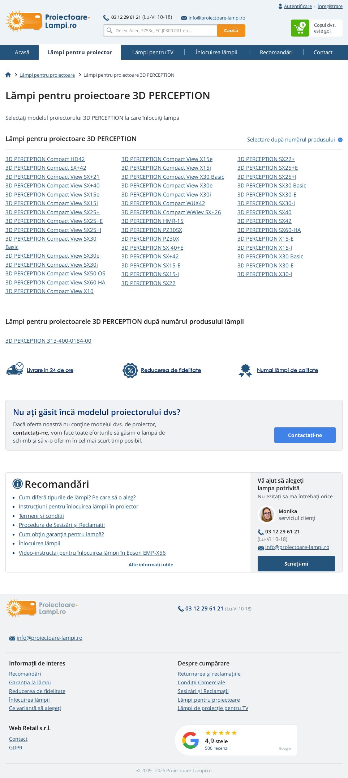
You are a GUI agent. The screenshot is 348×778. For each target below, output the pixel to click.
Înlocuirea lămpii (39, 543)
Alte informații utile (151, 564)
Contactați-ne (305, 435)
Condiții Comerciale (201, 682)
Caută (231, 30)
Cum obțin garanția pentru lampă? (61, 534)
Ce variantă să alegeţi (35, 708)
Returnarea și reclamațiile (209, 673)
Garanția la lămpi (30, 682)
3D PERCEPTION (45, 158)
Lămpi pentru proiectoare (47, 75)
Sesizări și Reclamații (203, 691)
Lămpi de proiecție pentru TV (213, 708)
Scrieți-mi (296, 563)
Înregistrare (330, 6)
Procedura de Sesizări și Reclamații (62, 524)
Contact (18, 738)
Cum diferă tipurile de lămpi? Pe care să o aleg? (77, 497)
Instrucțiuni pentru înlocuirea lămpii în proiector (78, 506)
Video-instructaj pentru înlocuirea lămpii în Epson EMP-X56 (92, 552)
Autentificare (298, 6)
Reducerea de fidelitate (37, 691)
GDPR (15, 747)
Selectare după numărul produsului (291, 139)
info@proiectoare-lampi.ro (213, 17)
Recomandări (25, 673)
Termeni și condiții (41, 515)
